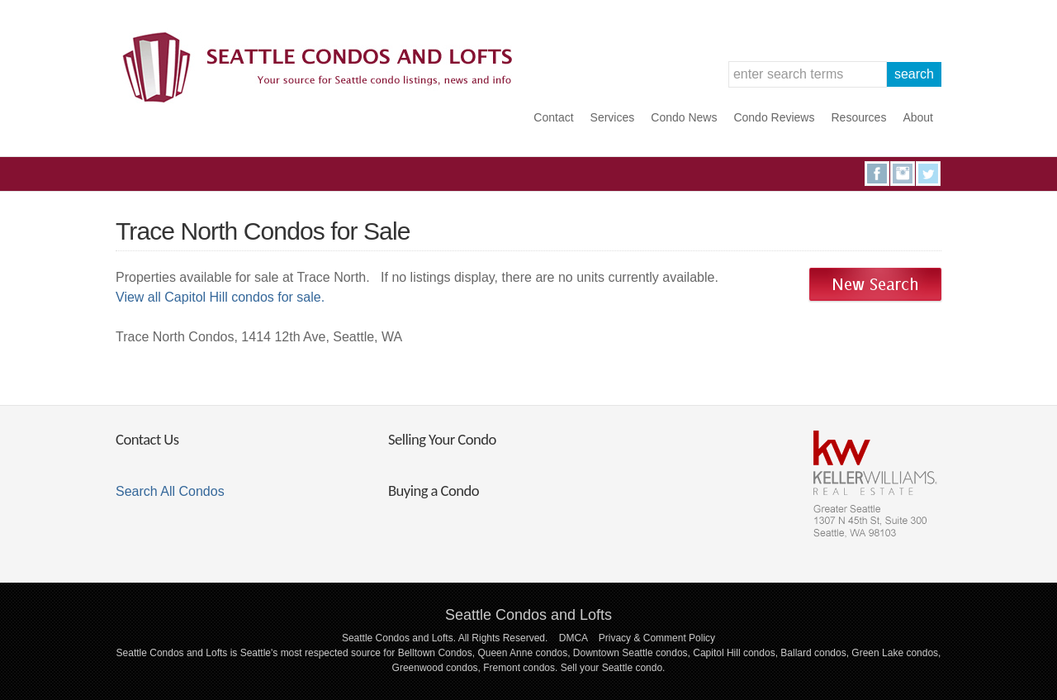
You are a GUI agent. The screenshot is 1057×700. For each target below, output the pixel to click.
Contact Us (147, 439)
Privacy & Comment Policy (657, 638)
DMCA (573, 638)
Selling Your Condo (442, 439)
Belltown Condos (435, 653)
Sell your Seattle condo (611, 668)
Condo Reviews (773, 117)
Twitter (928, 173)
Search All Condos (170, 491)
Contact (553, 117)
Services (612, 117)
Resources (858, 117)
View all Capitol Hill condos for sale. (220, 297)
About (918, 117)
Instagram (902, 173)
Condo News (684, 117)
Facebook (877, 173)
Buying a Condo (433, 490)
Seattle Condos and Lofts (528, 615)
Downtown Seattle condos (630, 653)
